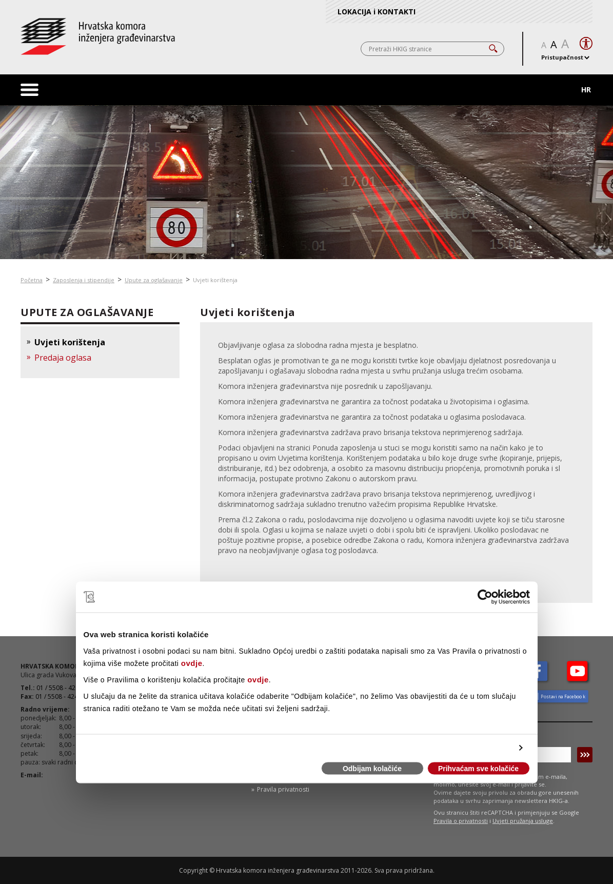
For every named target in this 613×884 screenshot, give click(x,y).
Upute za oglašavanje (154, 280)
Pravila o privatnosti (460, 820)
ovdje (192, 662)
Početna (32, 280)
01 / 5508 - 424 (56, 696)
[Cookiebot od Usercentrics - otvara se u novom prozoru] (485, 597)
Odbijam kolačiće (372, 768)
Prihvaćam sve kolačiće (478, 768)
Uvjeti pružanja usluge (522, 820)
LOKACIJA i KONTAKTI (377, 11)
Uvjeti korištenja (215, 280)
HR (586, 89)
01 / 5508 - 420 (57, 687)
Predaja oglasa (62, 357)
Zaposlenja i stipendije (83, 280)
